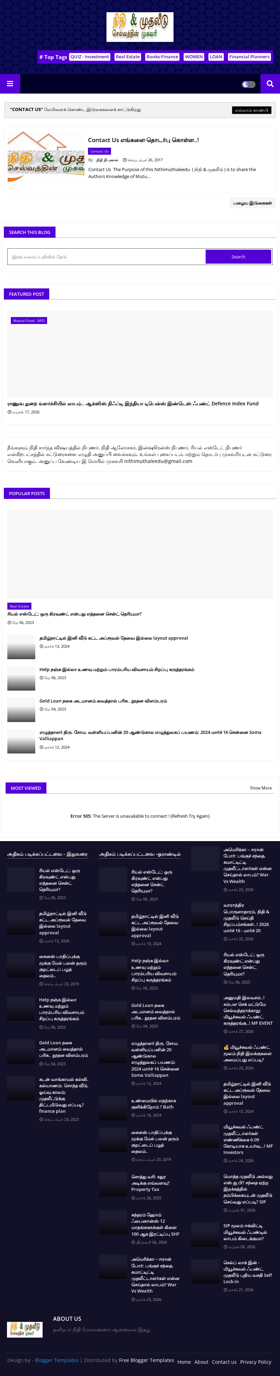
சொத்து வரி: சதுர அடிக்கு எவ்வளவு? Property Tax (150, 1182)
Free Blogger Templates (146, 1360)
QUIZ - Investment (90, 56)
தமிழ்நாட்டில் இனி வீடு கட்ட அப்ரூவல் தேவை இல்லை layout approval (113, 638)
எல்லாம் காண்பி (251, 110)
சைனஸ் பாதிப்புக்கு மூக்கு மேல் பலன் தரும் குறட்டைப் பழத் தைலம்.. (63, 966)
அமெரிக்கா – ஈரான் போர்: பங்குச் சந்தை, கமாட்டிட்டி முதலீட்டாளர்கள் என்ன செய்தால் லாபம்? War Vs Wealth (155, 1275)
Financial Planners (249, 56)
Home (184, 1362)
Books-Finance (162, 56)
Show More (261, 788)
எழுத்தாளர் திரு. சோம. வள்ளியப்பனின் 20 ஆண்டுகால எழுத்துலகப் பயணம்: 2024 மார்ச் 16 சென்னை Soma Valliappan (150, 735)
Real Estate (128, 56)
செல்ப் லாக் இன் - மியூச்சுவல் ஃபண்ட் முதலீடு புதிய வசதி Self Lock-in (247, 1272)
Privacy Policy (255, 1362)
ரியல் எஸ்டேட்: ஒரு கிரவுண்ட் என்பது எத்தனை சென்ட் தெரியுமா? (74, 614)
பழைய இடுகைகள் (252, 203)
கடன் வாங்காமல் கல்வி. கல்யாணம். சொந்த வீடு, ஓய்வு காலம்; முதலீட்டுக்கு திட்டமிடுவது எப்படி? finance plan (64, 1095)
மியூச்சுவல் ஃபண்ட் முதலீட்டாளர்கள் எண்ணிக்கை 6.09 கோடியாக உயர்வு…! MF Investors (248, 1139)
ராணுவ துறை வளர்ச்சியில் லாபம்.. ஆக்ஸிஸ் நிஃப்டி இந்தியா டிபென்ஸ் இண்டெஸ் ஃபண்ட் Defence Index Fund (133, 404)
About (201, 1362)
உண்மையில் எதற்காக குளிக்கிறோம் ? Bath (153, 1103)
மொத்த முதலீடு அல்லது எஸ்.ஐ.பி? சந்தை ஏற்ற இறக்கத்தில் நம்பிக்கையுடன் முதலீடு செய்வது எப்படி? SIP (248, 1189)
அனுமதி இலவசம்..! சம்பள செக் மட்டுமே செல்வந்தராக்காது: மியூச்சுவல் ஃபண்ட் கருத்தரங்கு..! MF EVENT (248, 1010)
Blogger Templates (57, 1360)
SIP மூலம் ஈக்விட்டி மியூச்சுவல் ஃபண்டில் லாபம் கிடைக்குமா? (245, 1231)
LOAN (216, 56)
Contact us (224, 1362)
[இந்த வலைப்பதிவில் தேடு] (107, 257)
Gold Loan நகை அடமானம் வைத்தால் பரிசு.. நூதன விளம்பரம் (103, 701)
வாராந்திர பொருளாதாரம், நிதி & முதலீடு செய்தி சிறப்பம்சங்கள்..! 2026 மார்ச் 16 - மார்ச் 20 (246, 918)
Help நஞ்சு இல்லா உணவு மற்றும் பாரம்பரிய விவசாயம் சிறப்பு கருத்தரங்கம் (116, 669)
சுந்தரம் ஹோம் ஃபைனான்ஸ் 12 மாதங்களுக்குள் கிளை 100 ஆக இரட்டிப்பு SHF (155, 1224)
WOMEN (194, 56)
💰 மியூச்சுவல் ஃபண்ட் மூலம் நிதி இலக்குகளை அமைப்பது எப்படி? (247, 1053)
